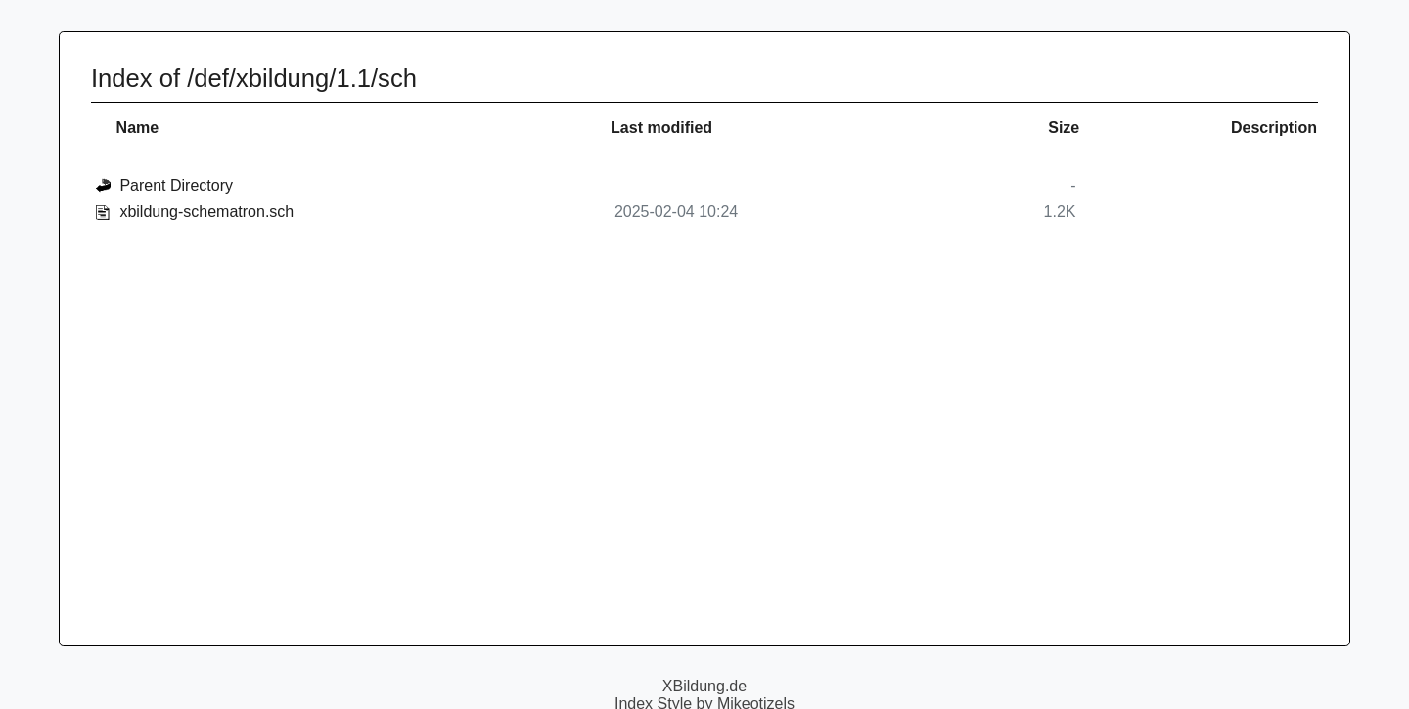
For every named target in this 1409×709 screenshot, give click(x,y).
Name (137, 127)
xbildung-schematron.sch (206, 211)
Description (1274, 127)
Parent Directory (176, 185)
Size (1063, 127)
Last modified (661, 127)
